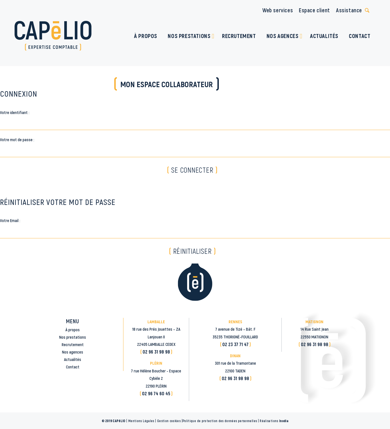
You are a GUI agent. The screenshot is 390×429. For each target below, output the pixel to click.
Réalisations (274, 421)
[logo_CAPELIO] (53, 35)
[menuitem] (146, 35)
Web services (277, 10)
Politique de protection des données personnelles (220, 421)
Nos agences (72, 351)
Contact (72, 366)
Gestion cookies (169, 421)
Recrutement (73, 344)
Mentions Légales (141, 421)
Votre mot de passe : (17, 139)
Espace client (314, 10)
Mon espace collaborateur (166, 84)
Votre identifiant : (14, 112)
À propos (72, 329)
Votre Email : (10, 220)
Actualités (72, 359)
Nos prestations (72, 337)
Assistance (349, 10)
